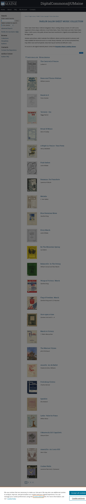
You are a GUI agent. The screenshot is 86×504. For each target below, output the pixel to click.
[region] (43, 495)
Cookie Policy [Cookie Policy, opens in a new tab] (11, 499)
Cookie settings (38, 497)
